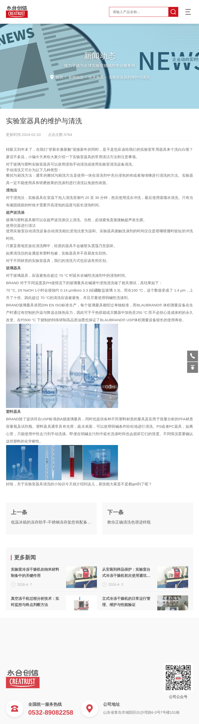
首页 (60, 77)
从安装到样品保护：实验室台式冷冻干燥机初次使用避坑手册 (126, 609)
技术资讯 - (118, 77)
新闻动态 (76, 77)
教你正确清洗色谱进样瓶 (129, 539)
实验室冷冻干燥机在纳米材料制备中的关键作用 (35, 609)
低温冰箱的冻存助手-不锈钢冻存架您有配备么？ (51, 539)
